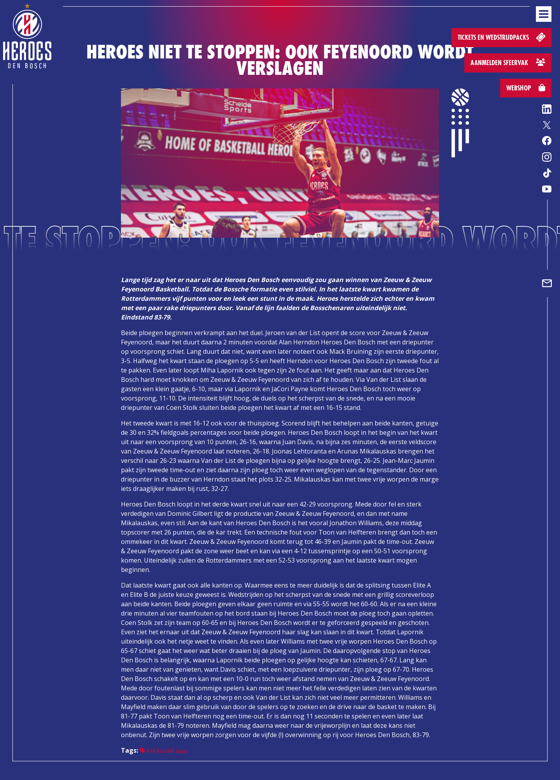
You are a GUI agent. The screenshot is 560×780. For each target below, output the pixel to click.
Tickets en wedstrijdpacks (502, 36)
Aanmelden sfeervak (508, 62)
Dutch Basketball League (163, 750)
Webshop (525, 88)
